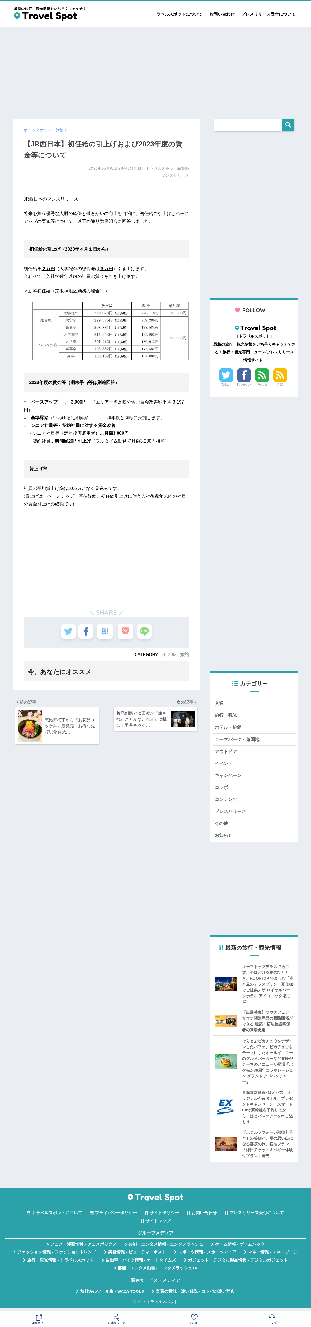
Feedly (262, 385)
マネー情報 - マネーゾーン (273, 1256)
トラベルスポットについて (177, 14)
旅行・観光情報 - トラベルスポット (60, 1264)
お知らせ (224, 839)
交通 (219, 703)
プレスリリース (231, 814)
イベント (224, 765)
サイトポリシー (164, 1217)
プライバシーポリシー (116, 1217)
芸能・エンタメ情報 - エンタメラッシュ (165, 1248)
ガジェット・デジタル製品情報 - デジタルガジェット (238, 1264)
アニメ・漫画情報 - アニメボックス (83, 1248)
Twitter (226, 385)
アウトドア (226, 753)
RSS (280, 385)
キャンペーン (229, 777)
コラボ (222, 790)
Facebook (244, 385)
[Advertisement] (155, 70)
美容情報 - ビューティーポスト (137, 1256)
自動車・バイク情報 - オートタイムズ (141, 1264)
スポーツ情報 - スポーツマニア (207, 1256)
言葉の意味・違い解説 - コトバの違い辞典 (195, 1296)
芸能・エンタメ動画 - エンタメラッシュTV (157, 1272)
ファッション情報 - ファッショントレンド (56, 1256)
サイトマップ (158, 1225)
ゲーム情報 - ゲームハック (240, 1248)
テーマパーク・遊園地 (238, 740)
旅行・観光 (226, 716)
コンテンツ (226, 802)
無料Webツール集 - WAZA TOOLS (112, 1296)
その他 (222, 827)
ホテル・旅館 (175, 654)
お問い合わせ (222, 14)
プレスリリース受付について (268, 14)
